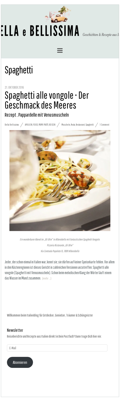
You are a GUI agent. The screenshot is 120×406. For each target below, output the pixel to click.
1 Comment (104, 124)
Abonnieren (20, 362)
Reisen (52, 124)
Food (35, 124)
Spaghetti (89, 124)
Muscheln (65, 124)
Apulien (28, 124)
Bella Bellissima (12, 124)
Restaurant (80, 124)
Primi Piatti (43, 124)
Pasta (73, 124)
